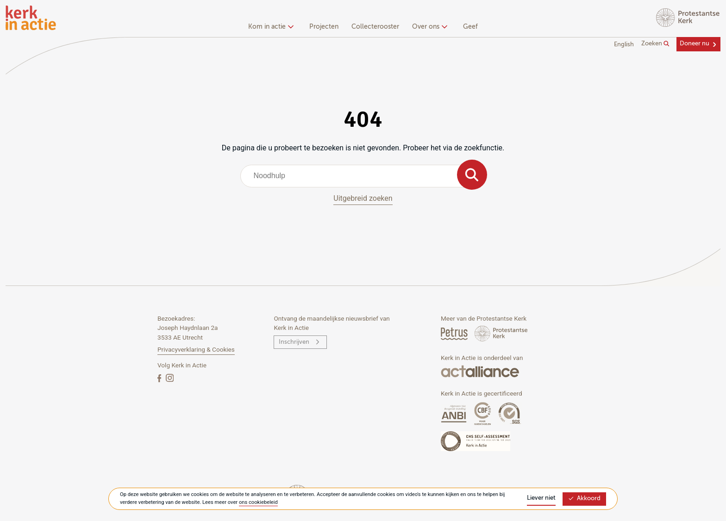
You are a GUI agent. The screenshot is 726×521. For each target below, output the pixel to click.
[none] (272, 27)
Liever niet (541, 498)
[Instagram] (170, 378)
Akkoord (584, 499)
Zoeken (655, 44)
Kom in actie (269, 26)
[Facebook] (160, 378)
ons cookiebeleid (258, 502)
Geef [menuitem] (470, 27)
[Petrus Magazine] (455, 333)
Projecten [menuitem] (323, 27)
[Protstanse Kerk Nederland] (501, 333)
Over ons (428, 26)
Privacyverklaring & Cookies (196, 349)
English (624, 45)
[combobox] (363, 176)
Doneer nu (694, 44)
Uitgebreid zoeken (362, 198)
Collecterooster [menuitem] (375, 27)
